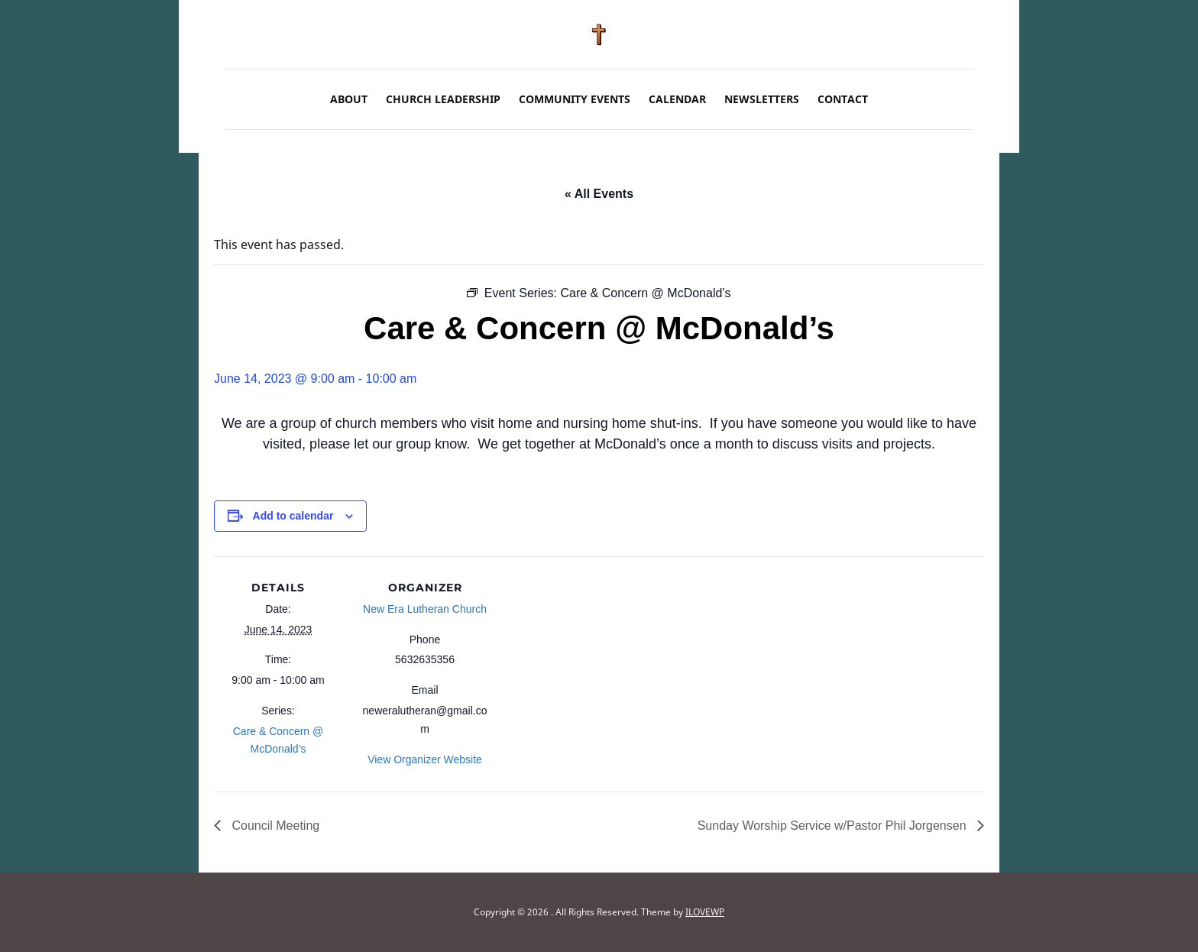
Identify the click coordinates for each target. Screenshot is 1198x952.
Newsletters (761, 99)
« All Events (599, 193)
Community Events (574, 99)
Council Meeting (273, 825)
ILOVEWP (704, 911)
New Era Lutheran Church (425, 609)
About (348, 99)
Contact (843, 99)
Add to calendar (293, 516)
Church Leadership (443, 99)
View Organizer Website (424, 759)
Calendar (677, 99)
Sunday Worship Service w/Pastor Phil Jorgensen (834, 825)
